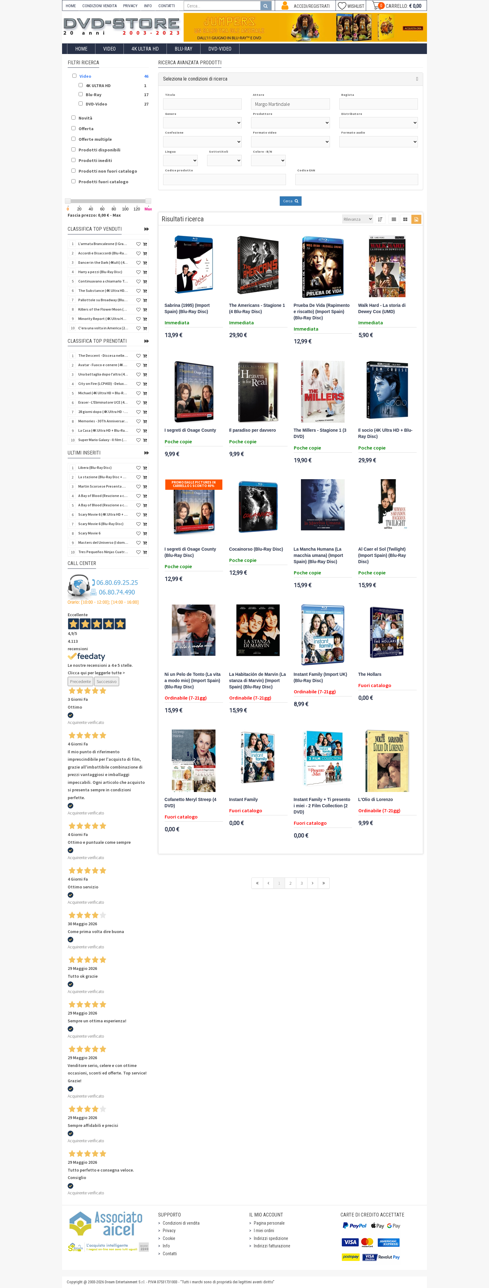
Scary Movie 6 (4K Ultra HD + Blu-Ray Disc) (103, 514)
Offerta (86, 128)
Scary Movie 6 (89, 533)
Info (166, 1245)
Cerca (290, 201)
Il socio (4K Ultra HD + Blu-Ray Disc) (385, 433)
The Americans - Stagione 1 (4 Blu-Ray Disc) (257, 308)
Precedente (80, 681)
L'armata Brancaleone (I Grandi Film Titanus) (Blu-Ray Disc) (103, 243)
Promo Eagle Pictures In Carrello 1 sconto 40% (194, 484)
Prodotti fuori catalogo (103, 181)
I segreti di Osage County (190, 430)
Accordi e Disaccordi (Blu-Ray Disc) (103, 253)
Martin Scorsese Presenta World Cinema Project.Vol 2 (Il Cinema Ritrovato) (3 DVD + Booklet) (103, 486)
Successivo (107, 681)
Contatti (170, 1253)
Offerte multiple (95, 139)
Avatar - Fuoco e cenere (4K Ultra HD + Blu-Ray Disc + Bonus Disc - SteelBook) (103, 364)
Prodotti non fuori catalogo (108, 171)
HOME (71, 5)
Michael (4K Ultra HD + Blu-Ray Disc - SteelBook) (103, 393)
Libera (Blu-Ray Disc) (95, 467)
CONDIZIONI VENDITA (99, 5)
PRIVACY (130, 5)
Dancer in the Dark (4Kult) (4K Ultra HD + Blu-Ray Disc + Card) (103, 262)
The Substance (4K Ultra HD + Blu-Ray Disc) (103, 290)
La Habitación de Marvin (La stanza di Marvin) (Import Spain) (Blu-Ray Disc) (257, 680)
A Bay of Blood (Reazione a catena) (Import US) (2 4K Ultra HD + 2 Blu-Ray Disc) (103, 495)
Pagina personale (269, 1223)
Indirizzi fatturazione (272, 1245)
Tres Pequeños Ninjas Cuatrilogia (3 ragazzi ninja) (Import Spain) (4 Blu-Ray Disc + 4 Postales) (103, 551)
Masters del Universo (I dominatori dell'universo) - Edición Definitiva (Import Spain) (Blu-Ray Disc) (103, 542)
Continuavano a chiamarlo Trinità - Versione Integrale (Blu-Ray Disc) (103, 281)
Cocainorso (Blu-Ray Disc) (256, 549)
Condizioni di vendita (181, 1223)
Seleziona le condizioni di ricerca (195, 79)
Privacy (169, 1230)
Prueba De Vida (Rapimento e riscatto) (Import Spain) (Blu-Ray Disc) (322, 311)
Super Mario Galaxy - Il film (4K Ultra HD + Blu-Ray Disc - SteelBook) (103, 439)
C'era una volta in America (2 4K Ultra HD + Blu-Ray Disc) (103, 328)
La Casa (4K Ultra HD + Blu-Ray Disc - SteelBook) (103, 430)
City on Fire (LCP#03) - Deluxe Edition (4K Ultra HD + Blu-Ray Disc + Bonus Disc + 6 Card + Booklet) (103, 383)
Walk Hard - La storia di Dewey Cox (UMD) (382, 308)
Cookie (169, 1238)
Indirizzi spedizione (271, 1238)
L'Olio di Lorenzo (375, 799)
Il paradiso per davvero (252, 430)
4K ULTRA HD (145, 49)
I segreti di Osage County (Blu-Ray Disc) (190, 552)
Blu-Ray (183, 49)
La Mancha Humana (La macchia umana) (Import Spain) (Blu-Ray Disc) (318, 555)
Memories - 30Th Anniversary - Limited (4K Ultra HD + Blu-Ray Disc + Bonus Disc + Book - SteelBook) (103, 421)
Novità (85, 118)
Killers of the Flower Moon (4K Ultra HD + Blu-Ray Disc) (103, 309)
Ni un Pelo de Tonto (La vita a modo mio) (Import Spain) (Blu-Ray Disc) (193, 680)
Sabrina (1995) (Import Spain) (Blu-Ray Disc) (187, 308)
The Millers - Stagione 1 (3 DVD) (320, 433)
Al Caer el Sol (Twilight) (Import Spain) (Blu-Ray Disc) (382, 555)
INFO (148, 5)
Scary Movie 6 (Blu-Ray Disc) (100, 523)
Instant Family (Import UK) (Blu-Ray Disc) (320, 677)
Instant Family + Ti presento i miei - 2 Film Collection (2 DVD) (322, 805)
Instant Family (243, 799)
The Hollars (370, 674)
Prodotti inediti (95, 160)
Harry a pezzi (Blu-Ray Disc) (100, 271)
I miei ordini (264, 1230)
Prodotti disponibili (99, 150)
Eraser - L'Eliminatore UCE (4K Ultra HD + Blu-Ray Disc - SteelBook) (103, 402)
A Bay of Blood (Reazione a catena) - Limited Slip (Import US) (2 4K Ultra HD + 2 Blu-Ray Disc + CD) (103, 505)
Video (109, 49)
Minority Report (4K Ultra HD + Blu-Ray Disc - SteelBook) (103, 318)
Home (81, 49)
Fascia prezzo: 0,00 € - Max (94, 215)
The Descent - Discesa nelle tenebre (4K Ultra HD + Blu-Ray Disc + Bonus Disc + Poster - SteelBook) (103, 355)
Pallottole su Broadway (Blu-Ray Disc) (103, 299)
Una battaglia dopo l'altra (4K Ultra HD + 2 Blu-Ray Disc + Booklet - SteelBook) (103, 374)
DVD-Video (219, 49)
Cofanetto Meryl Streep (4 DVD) (190, 802)
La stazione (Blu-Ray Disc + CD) (103, 476)
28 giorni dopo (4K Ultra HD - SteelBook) (103, 411)
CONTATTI (166, 5)
